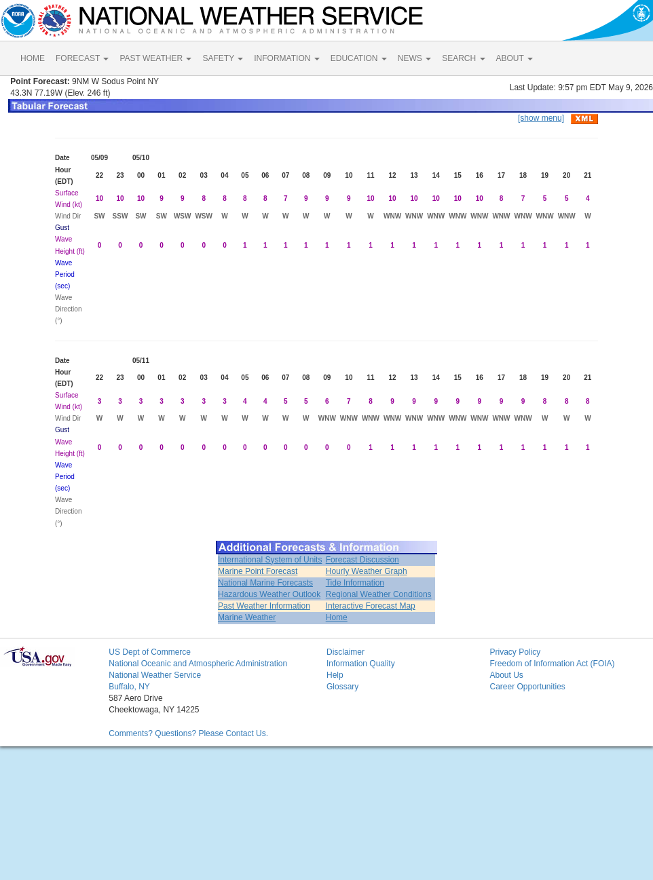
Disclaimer (345, 652)
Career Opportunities (527, 686)
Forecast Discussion (362, 560)
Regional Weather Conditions (379, 594)
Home (337, 617)
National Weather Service (155, 675)
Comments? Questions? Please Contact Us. (188, 733)
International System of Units (270, 560)
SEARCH (463, 58)
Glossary (342, 686)
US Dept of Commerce (150, 652)
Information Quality (360, 663)
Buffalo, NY (129, 686)
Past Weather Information (264, 606)
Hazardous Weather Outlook (269, 594)
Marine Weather (247, 617)
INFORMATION (286, 58)
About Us (506, 675)
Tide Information (355, 583)
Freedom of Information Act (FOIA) (551, 663)
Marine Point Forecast (257, 571)
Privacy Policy (514, 652)
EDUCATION (359, 58)
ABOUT (514, 58)
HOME (32, 58)
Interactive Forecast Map (370, 606)
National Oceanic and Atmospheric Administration (198, 663)
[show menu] (541, 118)
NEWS (414, 58)
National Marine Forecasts (265, 583)
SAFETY (222, 58)
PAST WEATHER (155, 58)
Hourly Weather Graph (366, 571)
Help (334, 675)
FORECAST (82, 58)
